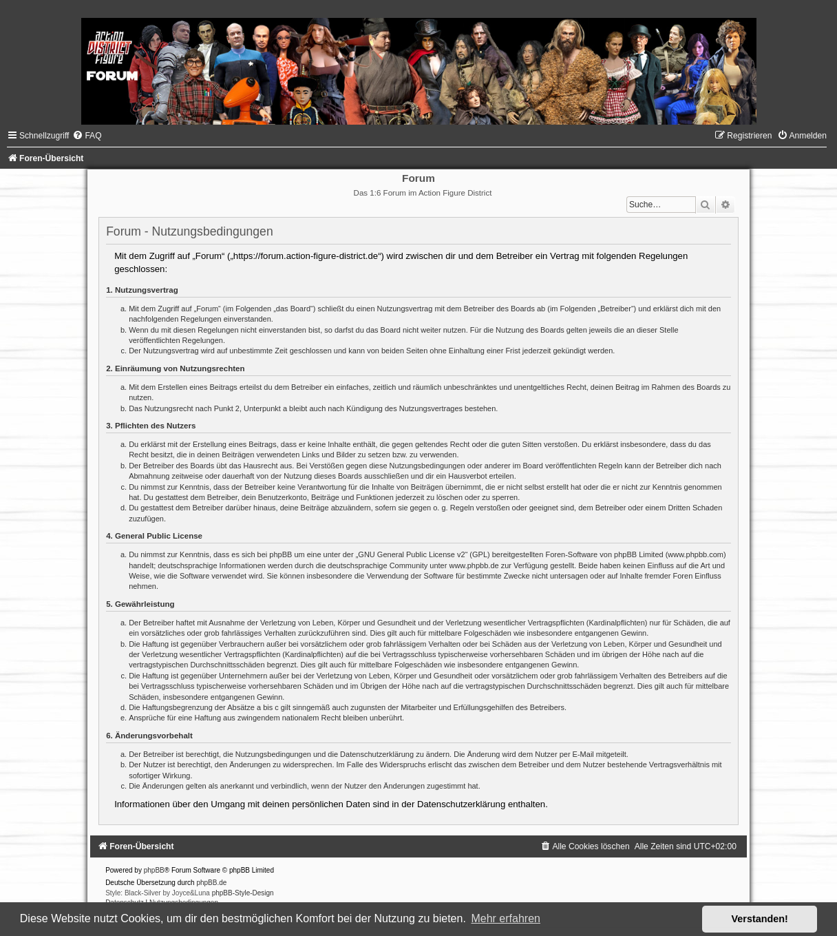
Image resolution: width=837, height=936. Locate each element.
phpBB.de (211, 882)
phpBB (154, 870)
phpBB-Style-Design (243, 893)
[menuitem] (86, 136)
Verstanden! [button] (760, 918)
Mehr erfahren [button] (505, 918)
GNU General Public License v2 (411, 554)
